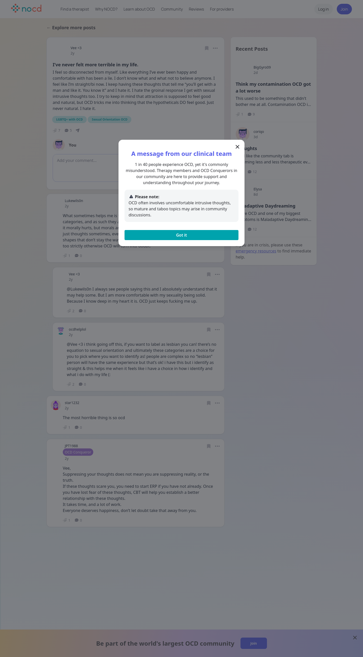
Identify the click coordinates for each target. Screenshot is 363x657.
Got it (181, 235)
